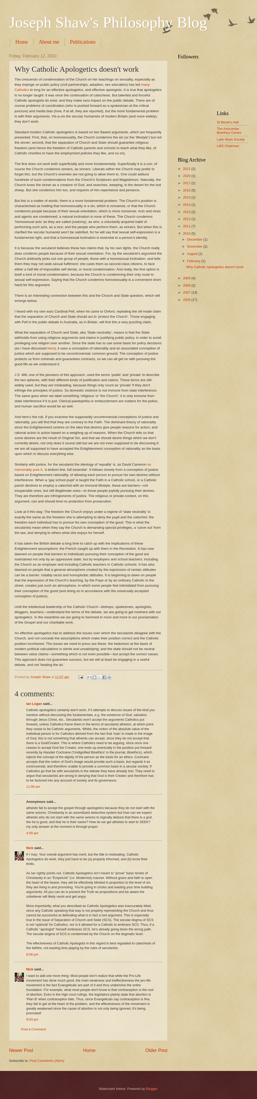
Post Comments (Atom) (47, 1061)
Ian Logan (34, 704)
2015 (187, 197)
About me (49, 42)
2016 (187, 190)
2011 (187, 226)
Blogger (151, 1089)
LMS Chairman (228, 146)
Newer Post (21, 1050)
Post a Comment (33, 1029)
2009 (187, 278)
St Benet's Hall (228, 122)
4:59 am (32, 833)
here (51, 348)
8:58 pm (32, 954)
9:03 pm (32, 1019)
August (192, 254)
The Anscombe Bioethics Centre (229, 131)
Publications (83, 42)
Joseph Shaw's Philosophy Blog (108, 22)
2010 (187, 233)
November (195, 246)
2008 (187, 285)
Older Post (156, 1050)
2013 (187, 212)
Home (21, 42)
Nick (29, 848)
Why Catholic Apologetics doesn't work (215, 267)
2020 (187, 176)
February (194, 261)
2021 (187, 169)
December (195, 239)
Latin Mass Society (231, 139)
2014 (187, 205)
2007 (187, 292)
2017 (187, 183)
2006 (187, 300)
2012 (187, 219)
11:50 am (33, 787)
